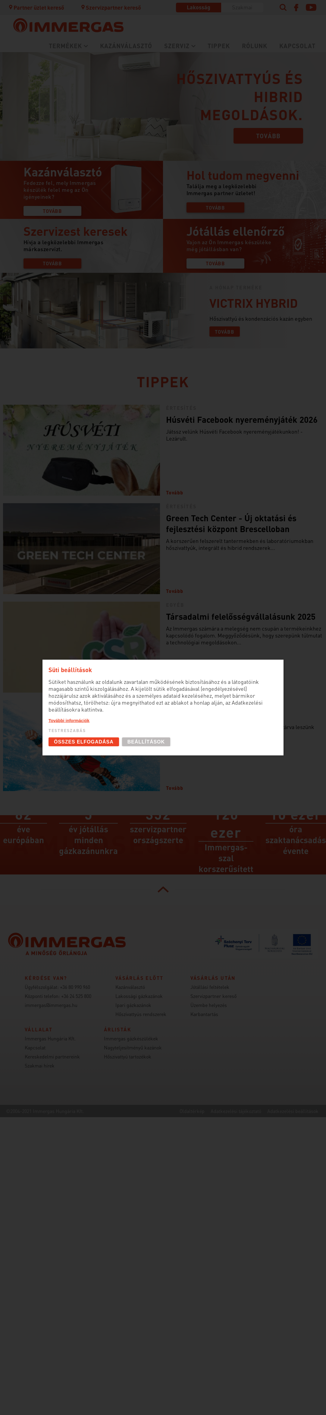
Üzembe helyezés (208, 1005)
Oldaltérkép (192, 1111)
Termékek (65, 46)
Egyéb (175, 605)
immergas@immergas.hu (51, 1005)
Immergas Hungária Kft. (50, 1038)
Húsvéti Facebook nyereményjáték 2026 (242, 419)
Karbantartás (204, 1014)
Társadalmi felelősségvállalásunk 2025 (240, 616)
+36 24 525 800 (76, 996)
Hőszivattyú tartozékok (127, 1056)
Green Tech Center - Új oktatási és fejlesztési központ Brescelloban (231, 523)
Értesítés (181, 408)
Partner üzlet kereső (36, 7)
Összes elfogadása (84, 741)
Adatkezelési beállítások (292, 1111)
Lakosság (198, 7)
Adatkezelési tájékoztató (236, 1111)
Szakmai (242, 7)
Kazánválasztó (126, 46)
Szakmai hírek (40, 1065)
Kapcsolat (297, 46)
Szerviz (177, 46)
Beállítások (146, 741)
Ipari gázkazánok (133, 1005)
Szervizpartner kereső (110, 7)
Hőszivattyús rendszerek (140, 1014)
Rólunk (254, 46)
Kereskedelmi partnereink (52, 1056)
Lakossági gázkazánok (139, 996)
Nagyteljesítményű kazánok (133, 1047)
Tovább (268, 136)
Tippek (219, 46)
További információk (69, 720)
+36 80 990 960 (75, 987)
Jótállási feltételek (209, 987)
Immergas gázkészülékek (131, 1038)
